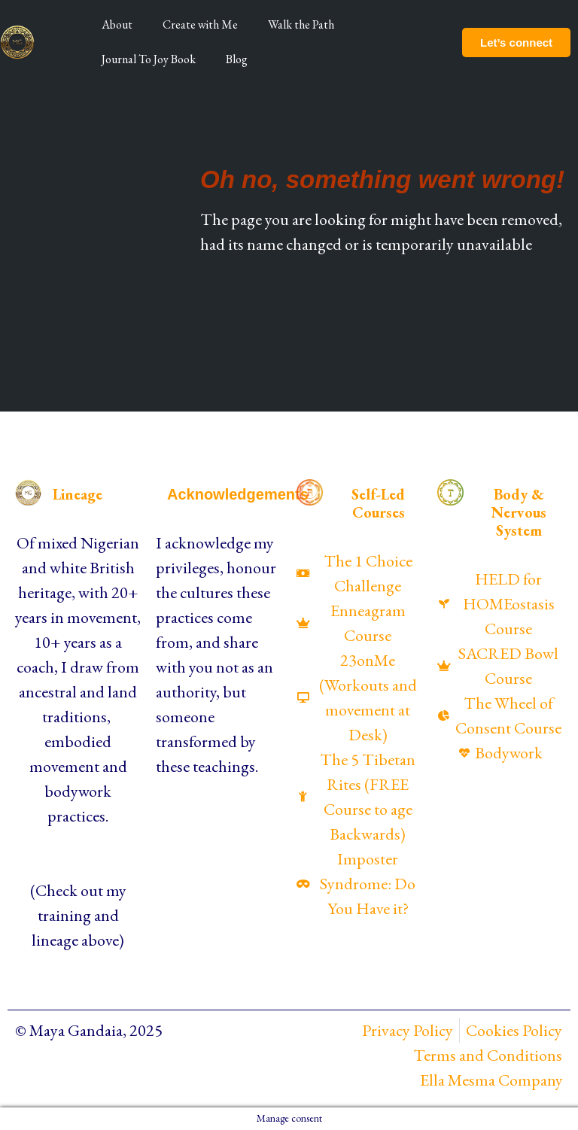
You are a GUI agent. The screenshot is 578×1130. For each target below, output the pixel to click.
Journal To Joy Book (149, 59)
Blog (237, 59)
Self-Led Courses (378, 503)
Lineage (77, 494)
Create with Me (200, 24)
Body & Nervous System (518, 512)
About (117, 24)
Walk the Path (301, 24)
